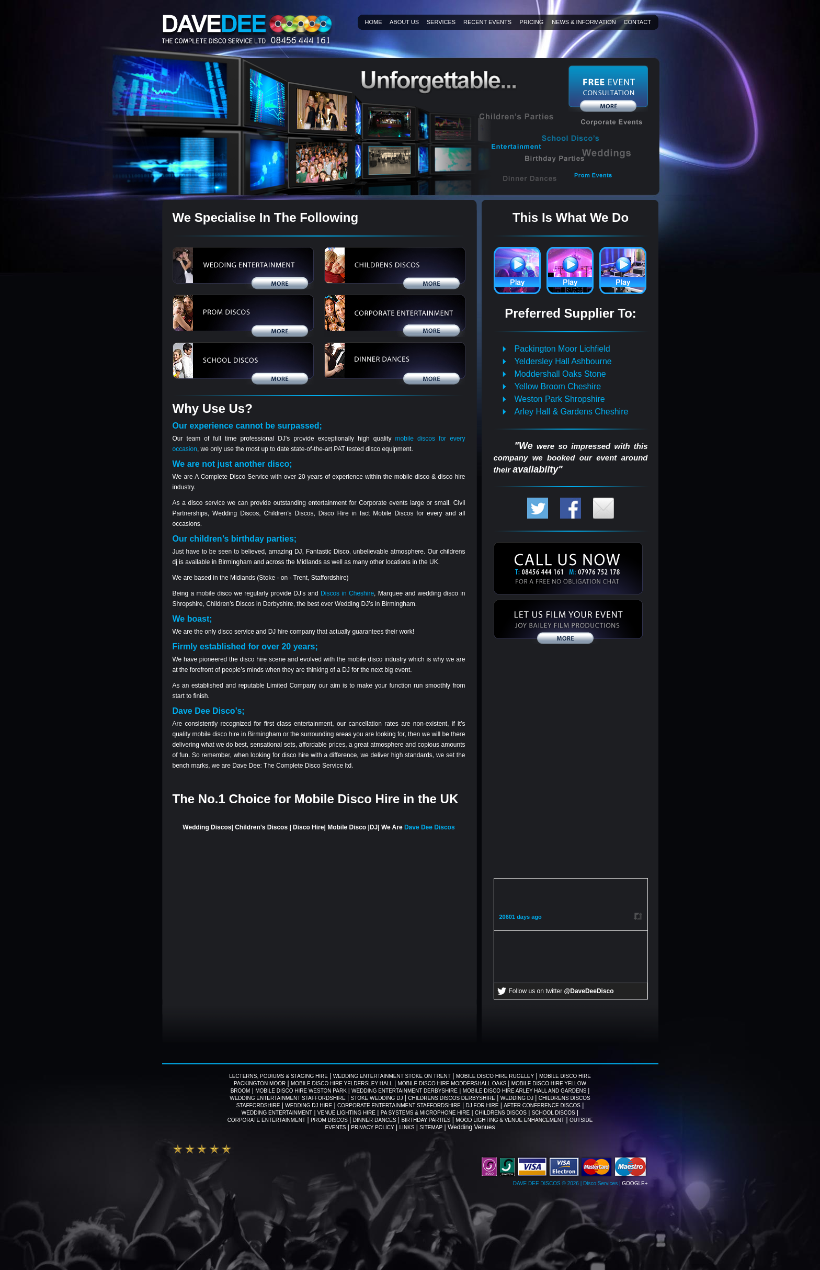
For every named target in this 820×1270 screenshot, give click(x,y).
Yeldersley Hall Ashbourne (563, 361)
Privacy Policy (372, 1127)
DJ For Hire (482, 1105)
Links (407, 1127)
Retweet (636, 916)
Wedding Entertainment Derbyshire (404, 1091)
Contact (637, 22)
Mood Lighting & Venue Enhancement (509, 1120)
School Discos (553, 1113)
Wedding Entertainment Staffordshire (288, 1098)
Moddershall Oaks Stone (560, 373)
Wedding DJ (516, 1098)
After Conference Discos (542, 1105)
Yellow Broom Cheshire (558, 386)
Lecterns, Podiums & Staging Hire (278, 1076)
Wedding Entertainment (277, 1113)
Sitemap (430, 1127)
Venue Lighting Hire (346, 1113)
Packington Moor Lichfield (562, 348)
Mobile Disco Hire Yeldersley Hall (342, 1083)
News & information (584, 22)
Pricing (532, 22)
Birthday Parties (425, 1120)
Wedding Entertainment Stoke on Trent (392, 1076)
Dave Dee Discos (429, 827)
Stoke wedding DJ (377, 1098)
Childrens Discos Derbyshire (451, 1098)
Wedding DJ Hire (308, 1105)
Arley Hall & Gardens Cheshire (572, 411)
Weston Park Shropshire (560, 399)
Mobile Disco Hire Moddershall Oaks (452, 1083)
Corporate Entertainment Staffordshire (399, 1105)
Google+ (634, 1183)
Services (441, 22)
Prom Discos (329, 1120)
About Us (404, 22)
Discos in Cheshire (347, 593)
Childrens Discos (501, 1113)
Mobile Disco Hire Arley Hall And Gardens (525, 1091)
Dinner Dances (374, 1120)
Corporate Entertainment (266, 1120)
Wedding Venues (471, 1127)
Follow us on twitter (561, 991)
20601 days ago (520, 917)
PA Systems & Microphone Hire (425, 1113)
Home (373, 22)
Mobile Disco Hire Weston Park (301, 1091)
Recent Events (487, 22)
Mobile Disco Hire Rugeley (495, 1076)
